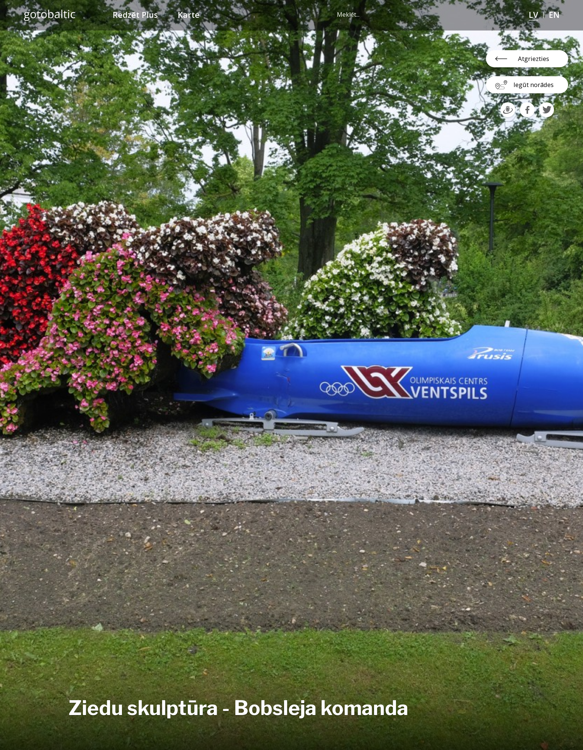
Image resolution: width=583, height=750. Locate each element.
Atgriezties (533, 58)
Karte (189, 14)
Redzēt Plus (135, 14)
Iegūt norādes (533, 84)
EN (554, 14)
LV (533, 14)
